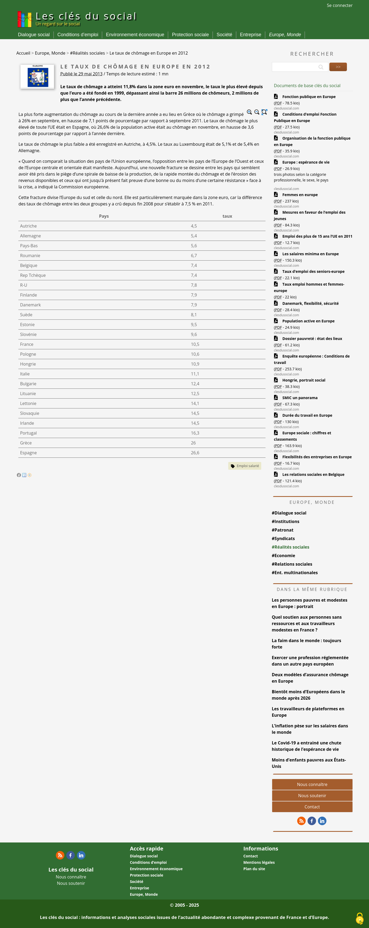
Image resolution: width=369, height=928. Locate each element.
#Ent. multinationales (295, 573)
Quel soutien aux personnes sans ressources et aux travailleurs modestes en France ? (307, 623)
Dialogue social (33, 34)
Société (224, 34)
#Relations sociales (292, 564)
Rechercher (312, 53)
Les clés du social (86, 18)
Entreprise (250, 34)
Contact (312, 807)
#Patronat (282, 530)
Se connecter (340, 5)
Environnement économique (135, 34)
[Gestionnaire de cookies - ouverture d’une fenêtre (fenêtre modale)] (359, 919)
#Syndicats (283, 538)
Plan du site (254, 868)
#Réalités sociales (290, 547)
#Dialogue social (289, 513)
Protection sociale (190, 34)
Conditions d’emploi (77, 34)
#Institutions (286, 521)
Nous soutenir (312, 796)
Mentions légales (259, 862)
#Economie (283, 555)
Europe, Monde (285, 34)
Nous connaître (312, 784)
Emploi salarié (248, 465)
